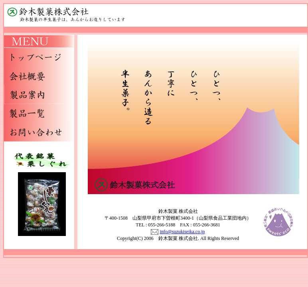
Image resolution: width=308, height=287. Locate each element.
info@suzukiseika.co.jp (182, 231)
